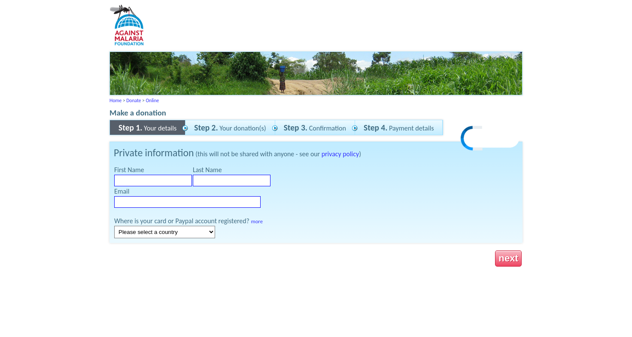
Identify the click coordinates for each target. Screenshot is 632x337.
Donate (133, 100)
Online (152, 100)
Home (115, 100)
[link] (490, 139)
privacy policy (340, 154)
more (257, 221)
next (508, 258)
